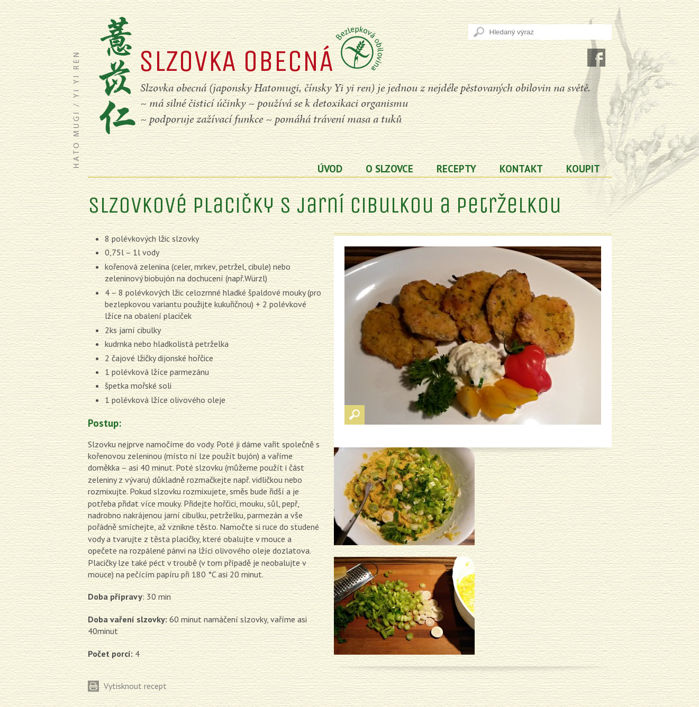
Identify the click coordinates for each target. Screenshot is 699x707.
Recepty (456, 168)
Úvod (329, 168)
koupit (583, 168)
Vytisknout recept (135, 686)
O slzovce (389, 168)
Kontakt (521, 168)
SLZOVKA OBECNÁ (236, 61)
